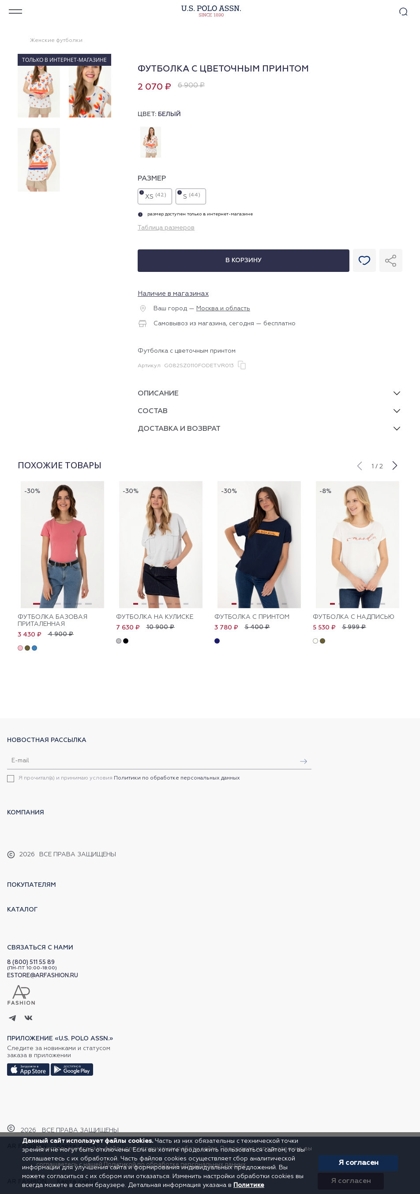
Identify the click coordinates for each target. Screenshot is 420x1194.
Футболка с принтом (251, 617)
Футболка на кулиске (154, 617)
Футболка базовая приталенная (52, 620)
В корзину (243, 260)
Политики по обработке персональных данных (177, 778)
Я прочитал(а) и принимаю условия (129, 778)
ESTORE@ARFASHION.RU (42, 976)
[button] (359, 465)
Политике (248, 1185)
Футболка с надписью (353, 617)
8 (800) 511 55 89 (31, 962)
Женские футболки (56, 40)
